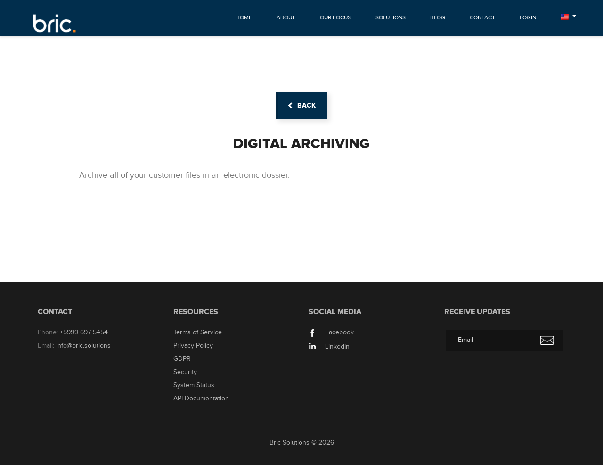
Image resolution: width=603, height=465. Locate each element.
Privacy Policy (193, 345)
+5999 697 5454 (84, 332)
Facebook (331, 332)
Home (244, 17)
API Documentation (201, 398)
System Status (193, 385)
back (301, 105)
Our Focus (335, 17)
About (286, 17)
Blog (437, 17)
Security (185, 372)
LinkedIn (329, 346)
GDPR (182, 359)
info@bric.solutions (83, 345)
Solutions (390, 17)
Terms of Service (197, 332)
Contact (482, 17)
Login (528, 17)
